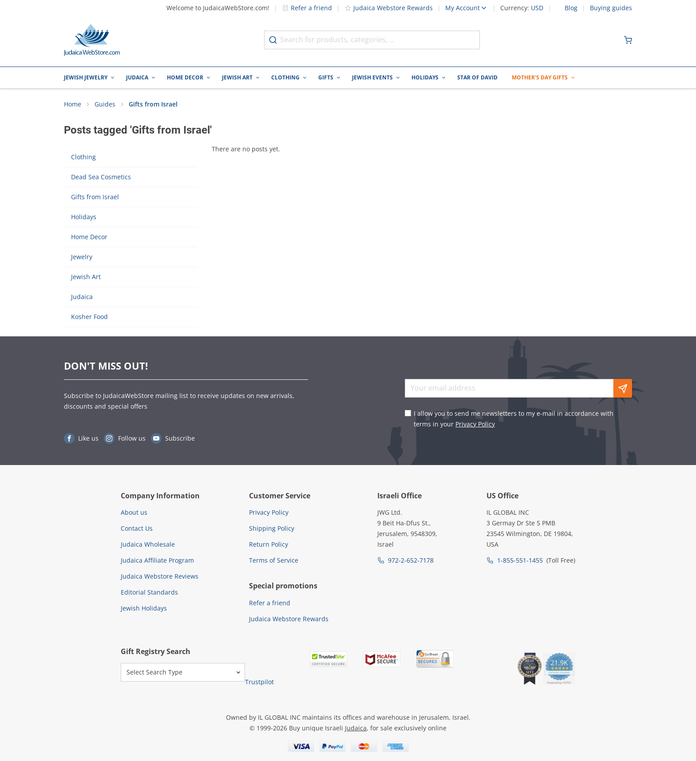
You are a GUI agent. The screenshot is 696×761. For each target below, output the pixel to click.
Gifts (325, 77)
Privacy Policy (475, 424)
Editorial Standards (149, 592)
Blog (571, 8)
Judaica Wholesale (148, 544)
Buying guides (611, 8)
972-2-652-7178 (411, 560)
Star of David (477, 77)
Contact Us (137, 528)
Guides (105, 104)
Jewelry (81, 257)
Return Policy (268, 544)
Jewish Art (237, 77)
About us (134, 512)
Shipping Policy (271, 528)
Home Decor (185, 77)
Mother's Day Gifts (540, 77)
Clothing (285, 77)
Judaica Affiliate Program (157, 560)
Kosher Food (89, 317)
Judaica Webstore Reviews (159, 576)
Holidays (425, 77)
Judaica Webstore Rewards (388, 8)
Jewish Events (372, 77)
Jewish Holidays (144, 608)
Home (72, 104)
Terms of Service (273, 560)
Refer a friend (307, 8)
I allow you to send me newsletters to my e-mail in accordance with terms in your (513, 418)
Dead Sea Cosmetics (101, 177)
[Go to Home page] (92, 40)
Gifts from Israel (153, 104)
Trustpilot (259, 682)
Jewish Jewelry (85, 77)
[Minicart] (628, 40)
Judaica (137, 77)
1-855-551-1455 (520, 560)
